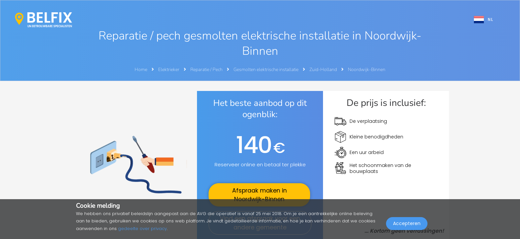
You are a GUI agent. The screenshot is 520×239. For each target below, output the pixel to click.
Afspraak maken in (259, 195)
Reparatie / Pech (207, 69)
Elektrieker (169, 69)
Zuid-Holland (323, 69)
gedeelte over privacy (142, 228)
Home (141, 69)
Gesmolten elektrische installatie (266, 69)
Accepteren (407, 224)
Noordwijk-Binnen (366, 69)
